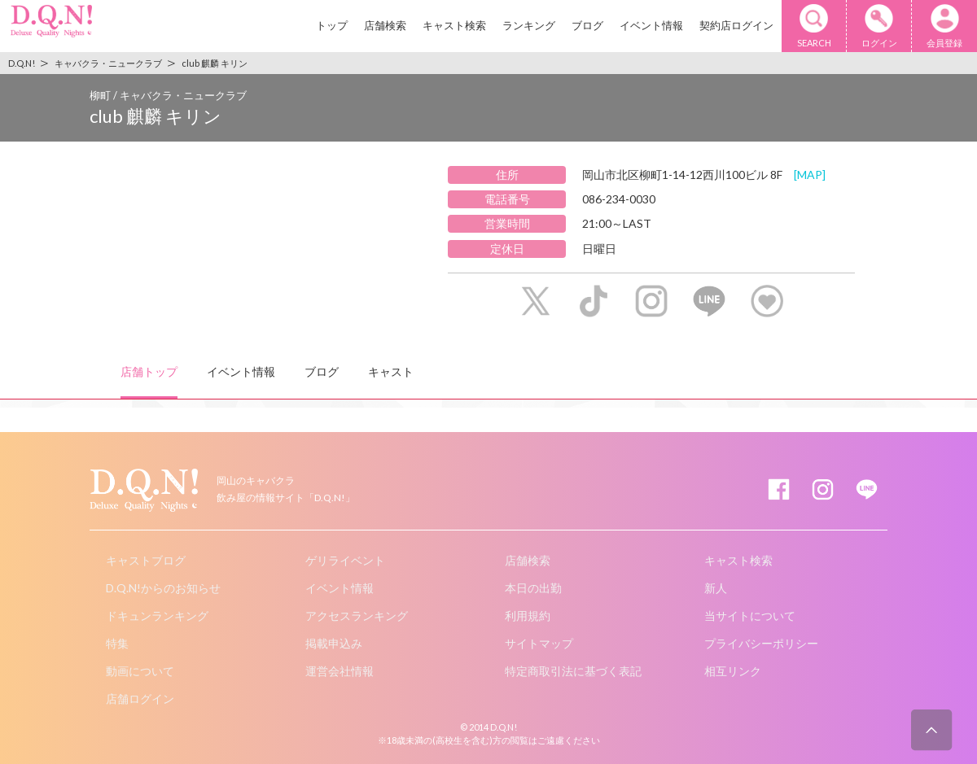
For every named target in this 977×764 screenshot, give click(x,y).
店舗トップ (148, 371)
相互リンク (732, 671)
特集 (117, 643)
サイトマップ (539, 643)
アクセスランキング (356, 615)
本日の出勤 (533, 588)
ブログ (587, 25)
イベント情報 (651, 25)
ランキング (528, 25)
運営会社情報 (339, 671)
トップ (332, 25)
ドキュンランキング (157, 615)
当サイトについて (749, 615)
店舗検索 (385, 25)
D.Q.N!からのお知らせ (163, 588)
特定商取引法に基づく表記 (573, 671)
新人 (715, 588)
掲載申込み (333, 643)
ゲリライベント (345, 560)
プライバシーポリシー (761, 643)
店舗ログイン (140, 698)
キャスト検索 (454, 25)
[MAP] (810, 174)
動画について (140, 671)
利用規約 (527, 615)
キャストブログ (146, 560)
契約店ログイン (736, 25)
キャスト (391, 371)
